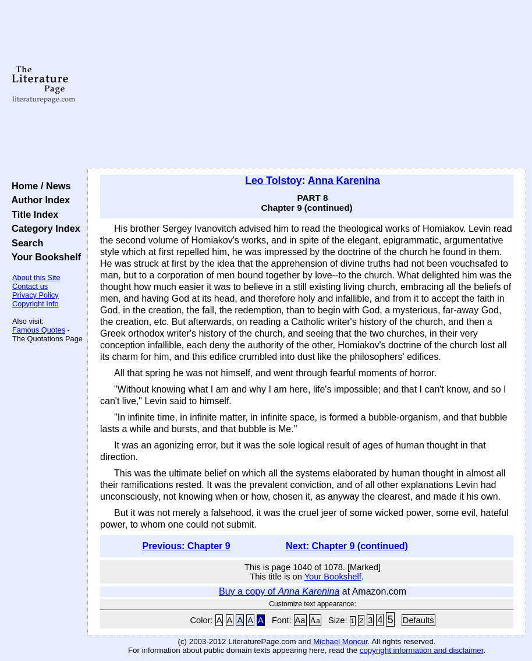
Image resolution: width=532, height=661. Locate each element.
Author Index (38, 200)
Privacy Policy (35, 295)
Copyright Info (35, 303)
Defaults (418, 620)
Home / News (38, 186)
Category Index (43, 228)
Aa (300, 620)
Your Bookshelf (43, 257)
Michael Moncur (340, 641)
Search (24, 243)
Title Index (32, 214)
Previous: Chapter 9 (186, 546)
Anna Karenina (344, 180)
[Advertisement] (306, 84)
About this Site (36, 277)
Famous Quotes (38, 330)
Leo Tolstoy (273, 180)
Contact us (30, 286)
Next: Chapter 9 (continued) (347, 546)
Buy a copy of (279, 591)
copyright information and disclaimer (422, 650)
